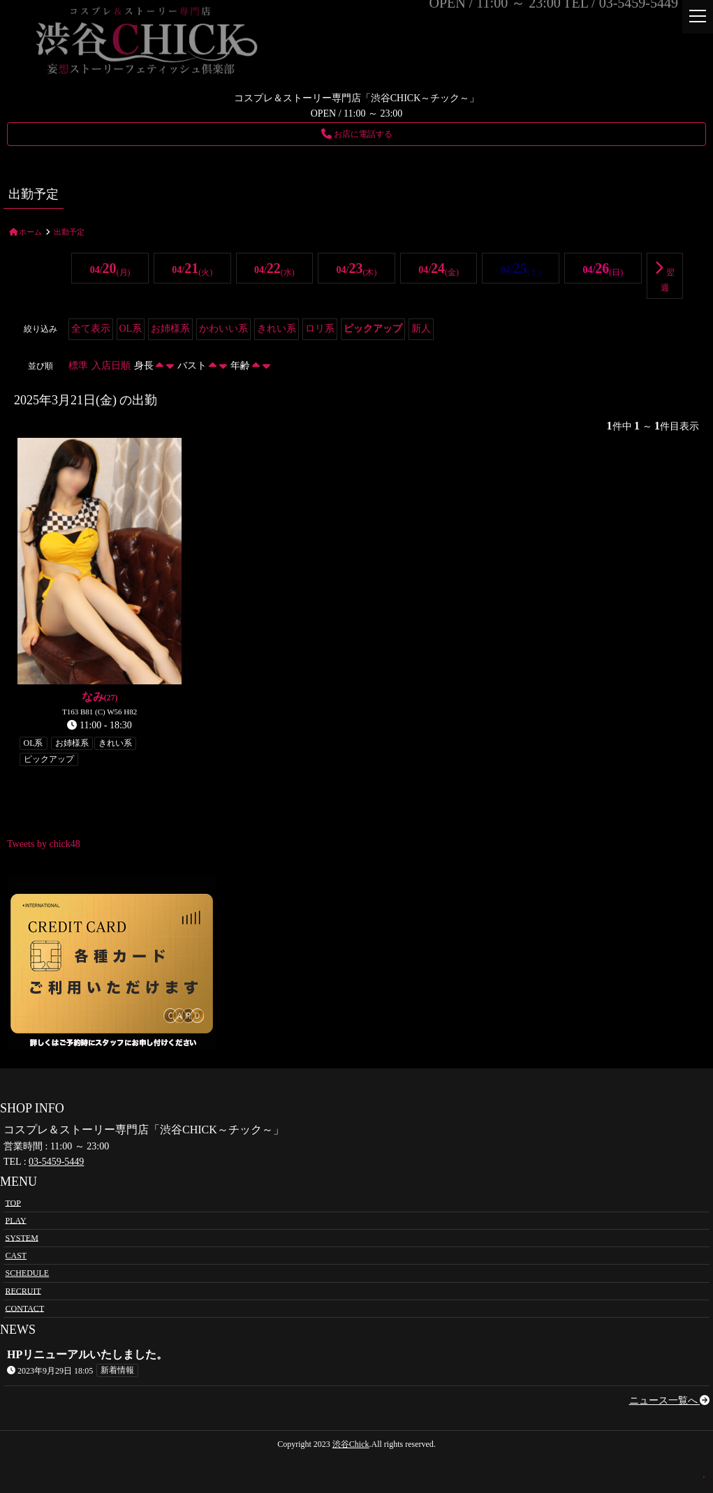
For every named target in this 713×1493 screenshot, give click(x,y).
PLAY (16, 1220)
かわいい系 (223, 328)
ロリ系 (320, 328)
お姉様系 (170, 328)
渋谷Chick (350, 1444)
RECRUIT (23, 1290)
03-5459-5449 (56, 1161)
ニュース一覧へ (669, 1400)
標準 (78, 365)
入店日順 (111, 365)
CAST (16, 1255)
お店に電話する (356, 134)
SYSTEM (22, 1237)
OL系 (130, 328)
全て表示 (90, 328)
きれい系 (276, 328)
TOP (13, 1202)
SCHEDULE (28, 1273)
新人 (421, 328)
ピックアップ (373, 328)
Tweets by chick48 (43, 844)
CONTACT (25, 1308)
